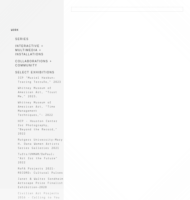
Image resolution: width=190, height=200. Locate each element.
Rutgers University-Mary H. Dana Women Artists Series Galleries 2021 (40, 144)
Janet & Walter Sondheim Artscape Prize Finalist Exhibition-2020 (40, 183)
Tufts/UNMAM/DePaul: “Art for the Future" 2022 (38, 158)
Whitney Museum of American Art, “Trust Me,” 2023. (37, 92)
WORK (15, 30)
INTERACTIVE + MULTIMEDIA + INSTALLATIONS (29, 50)
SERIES (22, 39)
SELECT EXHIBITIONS (35, 72)
